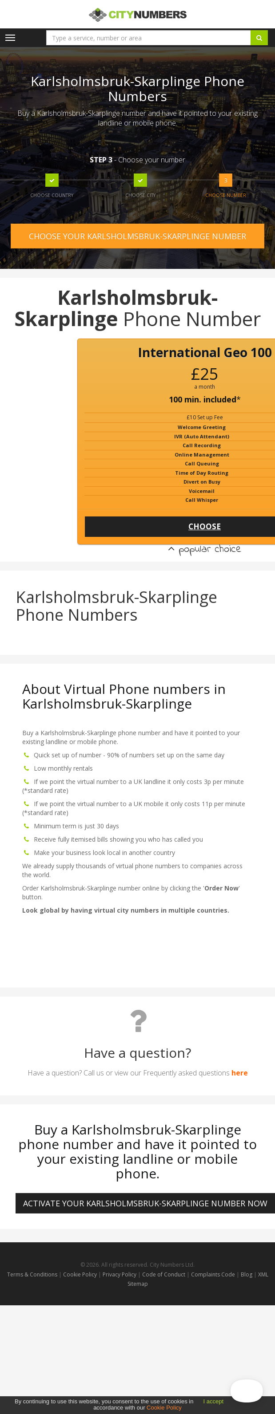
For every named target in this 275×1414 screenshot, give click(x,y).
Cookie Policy (80, 1274)
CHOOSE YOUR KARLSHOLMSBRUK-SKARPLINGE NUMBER (137, 236)
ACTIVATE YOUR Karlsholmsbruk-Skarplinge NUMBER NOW (145, 1203)
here (239, 1073)
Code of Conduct (164, 1274)
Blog (247, 1274)
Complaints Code (213, 1274)
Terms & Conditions (32, 1274)
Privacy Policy (119, 1274)
